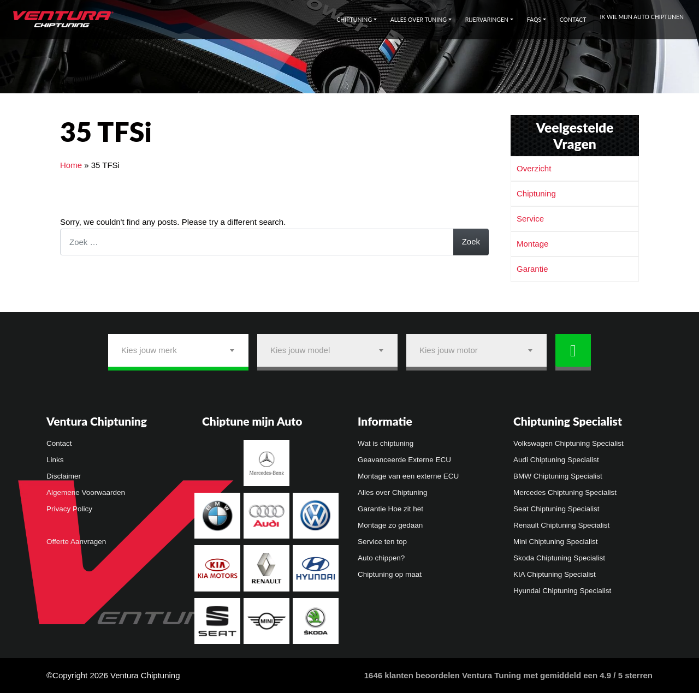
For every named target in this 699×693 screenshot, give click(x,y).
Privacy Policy (69, 509)
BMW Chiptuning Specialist (557, 476)
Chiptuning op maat (390, 574)
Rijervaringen (486, 19)
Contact (573, 19)
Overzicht (534, 168)
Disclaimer (63, 476)
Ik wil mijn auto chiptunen (642, 17)
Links (55, 460)
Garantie (532, 268)
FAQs (534, 19)
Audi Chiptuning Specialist (556, 460)
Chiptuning (354, 19)
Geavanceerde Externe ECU (404, 460)
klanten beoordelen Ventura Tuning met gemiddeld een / (508, 675)
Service (530, 218)
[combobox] (178, 350)
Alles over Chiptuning (393, 492)
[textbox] (178, 350)
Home (71, 165)
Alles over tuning (418, 19)
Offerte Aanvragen (76, 541)
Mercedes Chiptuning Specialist (565, 492)
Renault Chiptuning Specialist (561, 525)
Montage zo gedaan (390, 525)
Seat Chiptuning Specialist (556, 509)
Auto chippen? (381, 558)
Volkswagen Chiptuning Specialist (568, 443)
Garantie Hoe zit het (390, 509)
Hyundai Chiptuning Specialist (562, 591)
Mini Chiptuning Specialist (555, 541)
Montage (532, 243)
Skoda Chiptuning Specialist (559, 558)
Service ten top (382, 541)
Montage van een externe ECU (408, 476)
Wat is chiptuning (385, 443)
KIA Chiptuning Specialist (554, 574)
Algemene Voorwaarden (85, 492)
